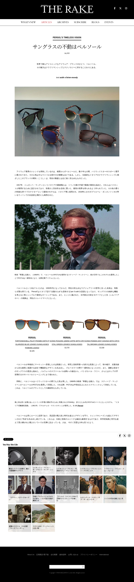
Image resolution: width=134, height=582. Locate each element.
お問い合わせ (73, 555)
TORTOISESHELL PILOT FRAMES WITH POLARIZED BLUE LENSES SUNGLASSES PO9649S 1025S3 (32, 344)
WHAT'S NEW (28, 22)
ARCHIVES (63, 22)
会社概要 (54, 555)
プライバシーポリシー (88, 555)
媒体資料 (62, 555)
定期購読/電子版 (42, 555)
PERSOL (32, 337)
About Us (30, 555)
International (104, 555)
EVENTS (109, 22)
